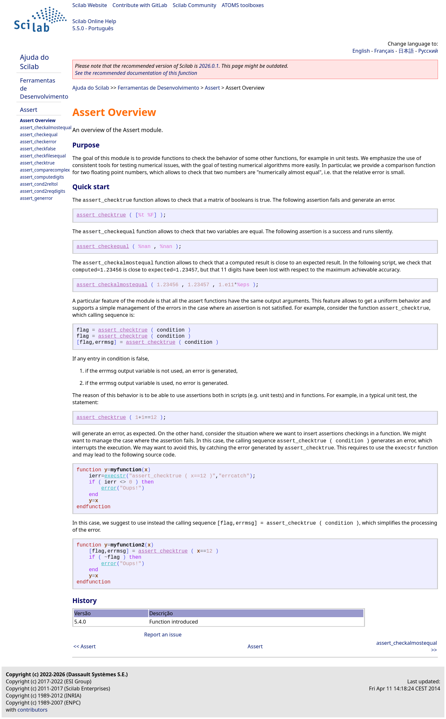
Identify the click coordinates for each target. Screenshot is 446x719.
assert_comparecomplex (45, 170)
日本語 (406, 50)
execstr (115, 476)
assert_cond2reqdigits (42, 191)
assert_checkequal (39, 134)
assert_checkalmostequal (45, 127)
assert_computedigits (42, 177)
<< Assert (84, 646)
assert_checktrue (37, 163)
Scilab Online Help (94, 21)
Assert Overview (38, 120)
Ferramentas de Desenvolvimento (158, 87)
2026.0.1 (209, 65)
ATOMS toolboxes (243, 5)
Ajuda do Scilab (34, 61)
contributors (33, 709)
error (109, 488)
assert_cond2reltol (39, 184)
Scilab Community (194, 5)
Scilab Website (89, 5)
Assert (28, 109)
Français (384, 50)
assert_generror (36, 198)
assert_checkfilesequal (43, 156)
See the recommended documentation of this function (136, 72)
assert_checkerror (38, 141)
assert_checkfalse (38, 149)
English (361, 50)
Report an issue (162, 634)
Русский (428, 50)
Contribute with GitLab (140, 5)
